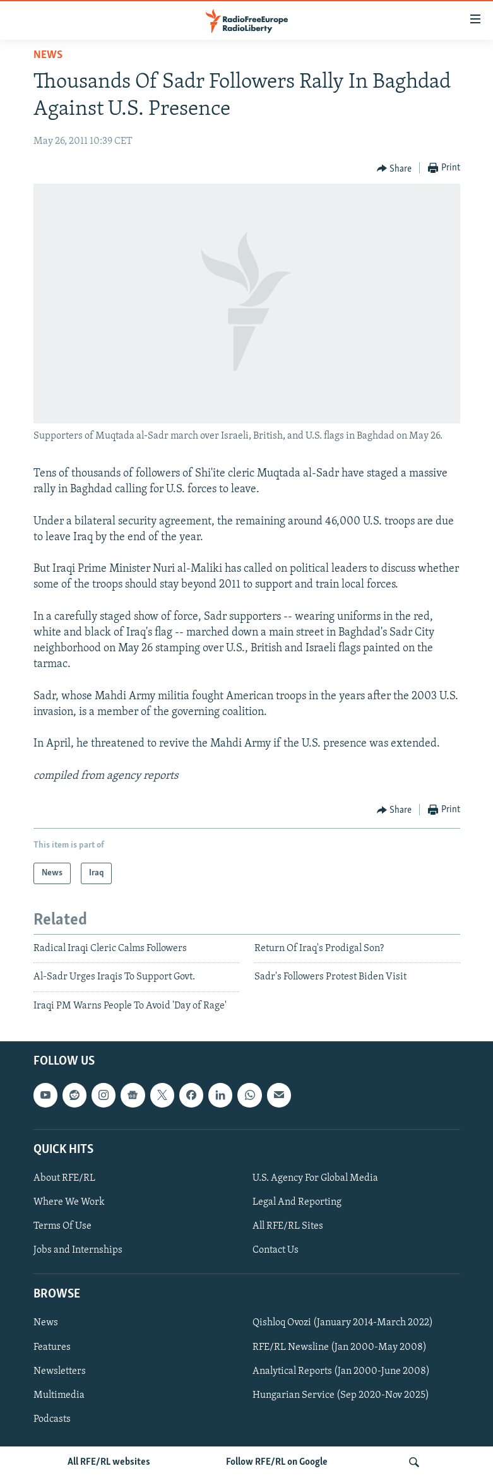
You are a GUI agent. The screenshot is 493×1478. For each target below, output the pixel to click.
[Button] (394, 168)
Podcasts (52, 1419)
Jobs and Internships (77, 1250)
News (47, 55)
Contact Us (275, 1250)
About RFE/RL (64, 1178)
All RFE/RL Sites (287, 1226)
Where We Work (69, 1202)
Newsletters (59, 1371)
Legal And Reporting (297, 1202)
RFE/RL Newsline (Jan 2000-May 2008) (339, 1347)
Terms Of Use (62, 1226)
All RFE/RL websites (109, 1462)
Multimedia (59, 1395)
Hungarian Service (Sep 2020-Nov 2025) (340, 1395)
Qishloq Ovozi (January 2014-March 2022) (342, 1323)
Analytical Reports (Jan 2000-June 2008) (341, 1371)
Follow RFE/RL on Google (277, 1462)
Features (52, 1347)
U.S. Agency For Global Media (315, 1178)
